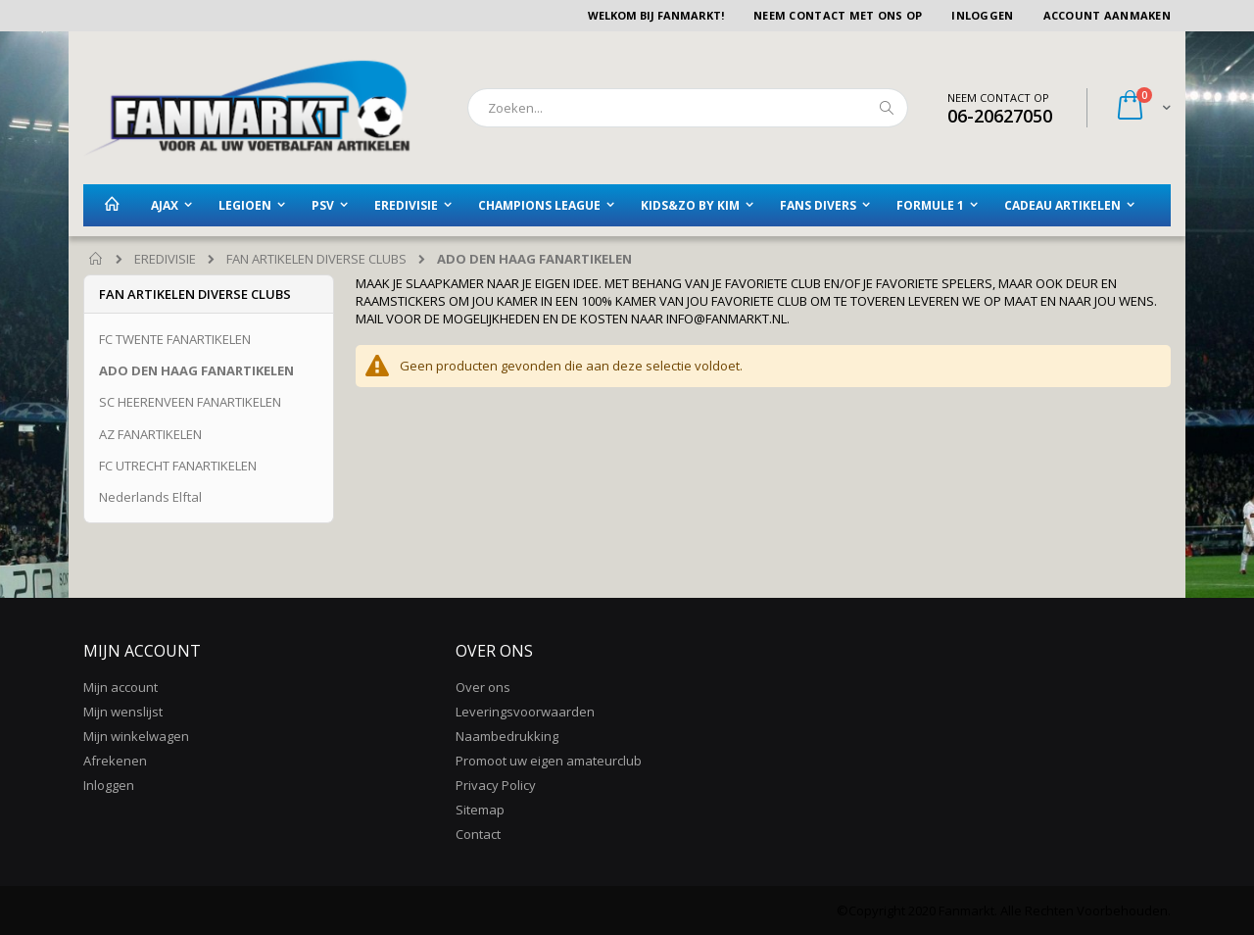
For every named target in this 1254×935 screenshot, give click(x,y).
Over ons (483, 687)
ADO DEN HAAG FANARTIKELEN (196, 370)
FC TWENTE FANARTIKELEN (175, 339)
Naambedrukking (507, 736)
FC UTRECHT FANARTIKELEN (178, 465)
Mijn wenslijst (123, 711)
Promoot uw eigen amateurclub (549, 760)
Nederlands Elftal (150, 497)
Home (96, 260)
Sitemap (480, 809)
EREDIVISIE (165, 259)
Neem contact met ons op (837, 15)
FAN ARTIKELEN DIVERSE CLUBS (316, 259)
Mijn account (120, 687)
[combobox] (687, 107)
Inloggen (982, 15)
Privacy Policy (496, 785)
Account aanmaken (1107, 15)
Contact (478, 834)
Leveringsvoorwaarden (525, 711)
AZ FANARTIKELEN (150, 434)
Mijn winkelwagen (136, 736)
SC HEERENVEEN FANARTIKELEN (190, 402)
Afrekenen (115, 760)
